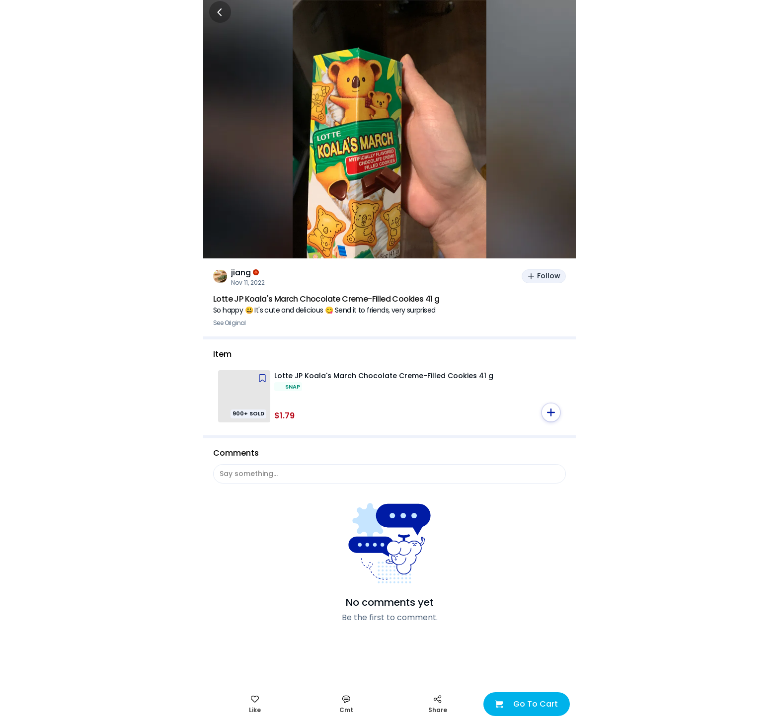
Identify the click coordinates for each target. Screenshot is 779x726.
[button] (551, 412)
